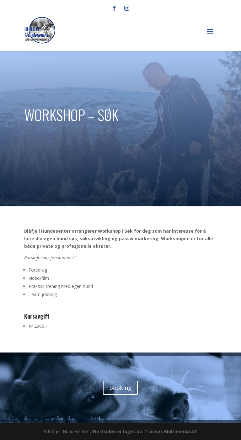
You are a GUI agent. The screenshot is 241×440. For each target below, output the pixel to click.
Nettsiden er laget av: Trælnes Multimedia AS (145, 431)
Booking (120, 387)
